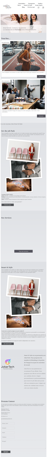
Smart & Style (28, 5)
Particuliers (21, 3)
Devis (19, 5)
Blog (23, 7)
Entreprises (31, 3)
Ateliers (40, 3)
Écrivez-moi (31, 7)
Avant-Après (38, 5)
